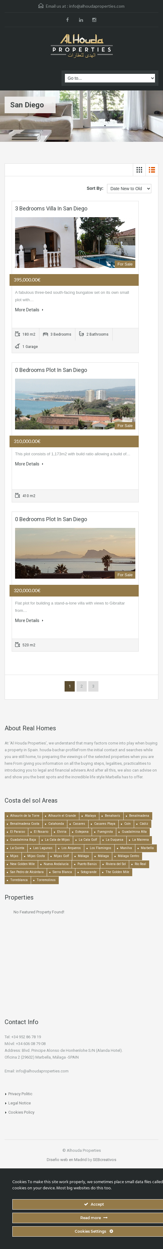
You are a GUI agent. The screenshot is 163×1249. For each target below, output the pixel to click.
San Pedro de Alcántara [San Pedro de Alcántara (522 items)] (27, 872)
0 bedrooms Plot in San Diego (51, 370)
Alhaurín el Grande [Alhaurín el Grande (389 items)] (62, 815)
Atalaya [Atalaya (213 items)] (90, 815)
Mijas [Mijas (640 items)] (14, 856)
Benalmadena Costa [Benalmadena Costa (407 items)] (24, 823)
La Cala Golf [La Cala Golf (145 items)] (88, 839)
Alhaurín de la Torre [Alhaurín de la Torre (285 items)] (24, 815)
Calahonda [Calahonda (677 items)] (56, 823)
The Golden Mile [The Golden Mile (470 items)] (117, 872)
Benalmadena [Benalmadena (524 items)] (139, 815)
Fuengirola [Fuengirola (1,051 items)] (105, 831)
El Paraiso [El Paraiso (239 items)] (17, 831)
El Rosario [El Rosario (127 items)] (41, 831)
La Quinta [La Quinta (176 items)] (17, 848)
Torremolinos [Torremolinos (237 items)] (46, 880)
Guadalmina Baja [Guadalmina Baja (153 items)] (23, 839)
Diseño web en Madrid (67, 1159)
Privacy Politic (20, 1093)
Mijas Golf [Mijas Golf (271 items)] (61, 856)
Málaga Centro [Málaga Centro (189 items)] (128, 856)
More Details (29, 309)
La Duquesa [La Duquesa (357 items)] (114, 839)
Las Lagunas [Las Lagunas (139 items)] (43, 848)
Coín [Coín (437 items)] (127, 823)
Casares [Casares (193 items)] (79, 823)
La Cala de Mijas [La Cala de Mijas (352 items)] (57, 839)
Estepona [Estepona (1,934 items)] (82, 831)
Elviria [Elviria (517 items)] (61, 831)
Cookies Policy (21, 1112)
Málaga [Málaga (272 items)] (103, 856)
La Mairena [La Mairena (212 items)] (140, 839)
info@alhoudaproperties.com (97, 6)
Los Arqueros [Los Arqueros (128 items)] (71, 848)
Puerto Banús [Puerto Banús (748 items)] (87, 864)
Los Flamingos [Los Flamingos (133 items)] (100, 848)
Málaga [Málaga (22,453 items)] (83, 856)
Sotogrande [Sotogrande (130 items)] (89, 872)
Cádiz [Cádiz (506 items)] (144, 823)
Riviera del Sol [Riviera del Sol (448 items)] (116, 864)
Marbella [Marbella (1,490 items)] (147, 848)
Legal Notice (19, 1103)
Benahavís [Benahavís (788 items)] (112, 815)
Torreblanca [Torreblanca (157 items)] (19, 880)
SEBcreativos (104, 1159)
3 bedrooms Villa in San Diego (51, 208)
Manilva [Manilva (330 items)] (126, 848)
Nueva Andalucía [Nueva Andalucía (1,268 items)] (56, 864)
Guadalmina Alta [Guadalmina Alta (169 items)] (134, 831)
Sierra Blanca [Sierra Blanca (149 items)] (62, 872)
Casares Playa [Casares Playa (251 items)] (104, 823)
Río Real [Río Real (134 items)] (140, 864)
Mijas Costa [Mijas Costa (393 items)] (36, 856)
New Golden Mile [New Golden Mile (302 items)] (22, 864)
